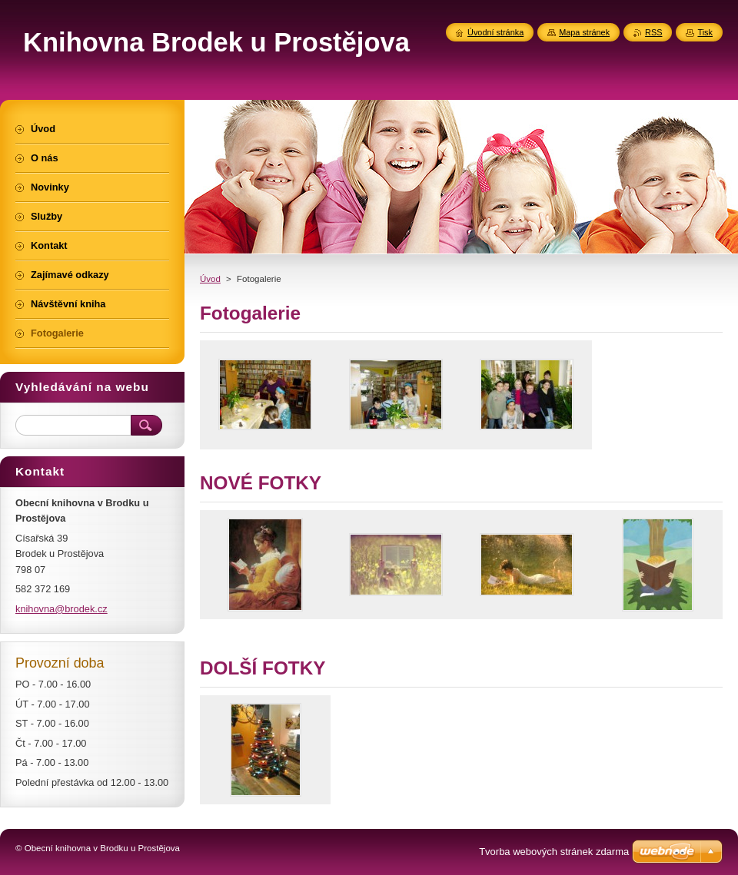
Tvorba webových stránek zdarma (554, 851)
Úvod (210, 278)
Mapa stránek (584, 32)
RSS (653, 32)
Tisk (705, 32)
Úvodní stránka (495, 32)
